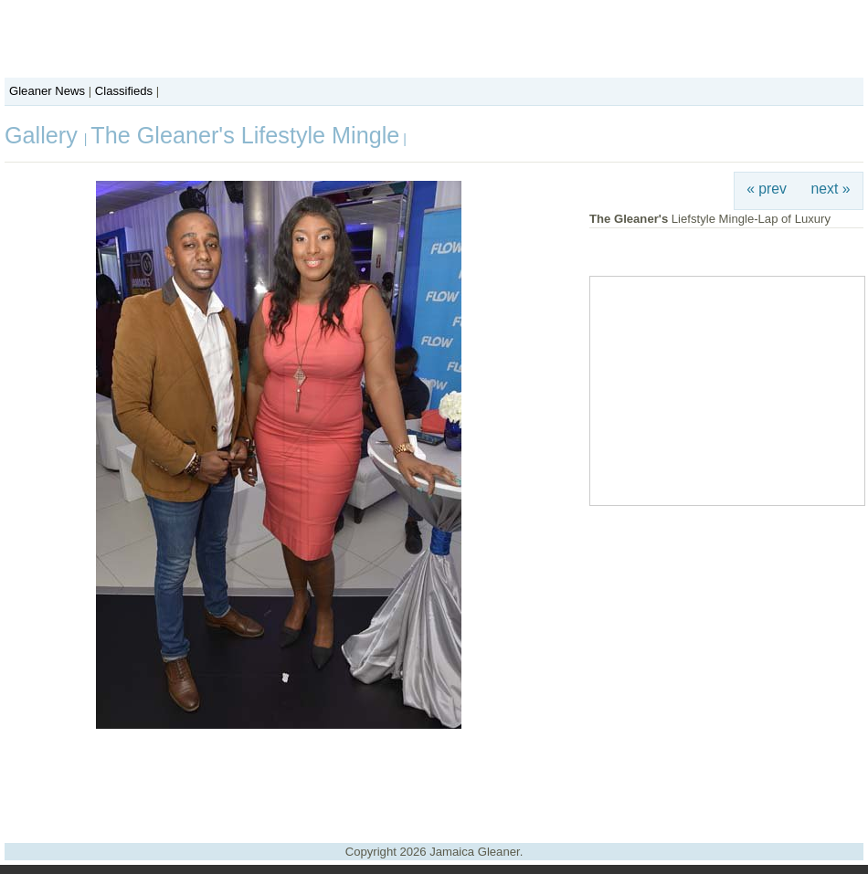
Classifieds (124, 91)
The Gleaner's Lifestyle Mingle (244, 135)
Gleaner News (47, 91)
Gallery (44, 135)
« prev (766, 188)
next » (831, 188)
